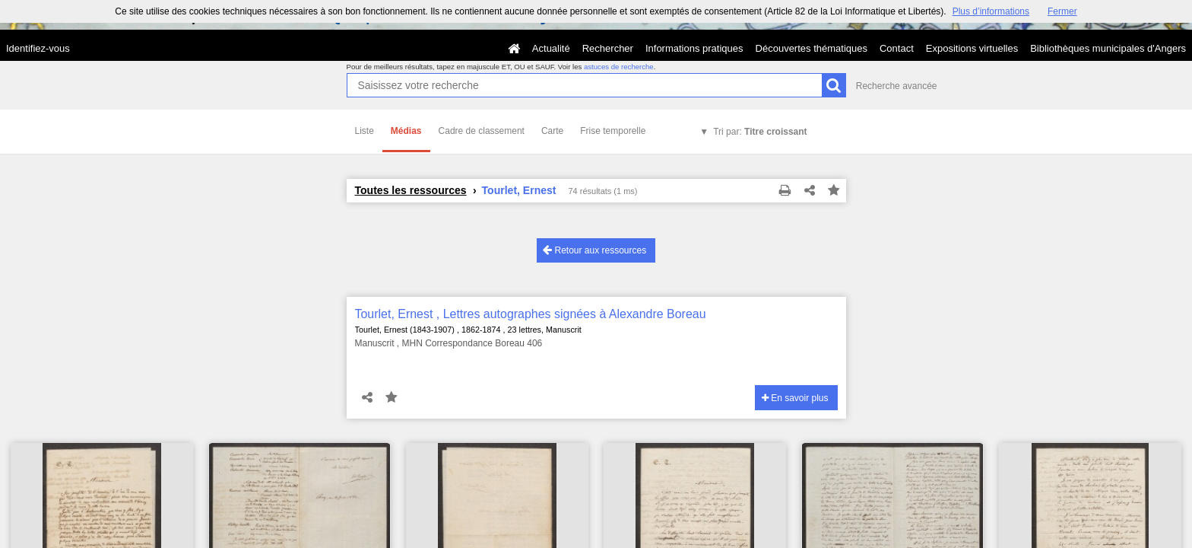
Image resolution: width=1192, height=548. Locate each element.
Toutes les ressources (411, 190)
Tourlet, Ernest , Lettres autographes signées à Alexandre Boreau (530, 313)
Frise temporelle (612, 131)
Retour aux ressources (594, 250)
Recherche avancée (896, 86)
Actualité (551, 48)
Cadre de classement (482, 131)
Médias (406, 131)
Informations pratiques (694, 48)
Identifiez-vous (38, 48)
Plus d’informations (991, 11)
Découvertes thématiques (811, 48)
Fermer (1062, 11)
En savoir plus (795, 398)
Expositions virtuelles (972, 48)
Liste (364, 131)
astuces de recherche (619, 66)
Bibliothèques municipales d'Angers (1108, 48)
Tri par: (760, 131)
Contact (897, 48)
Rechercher (607, 48)
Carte (552, 131)
